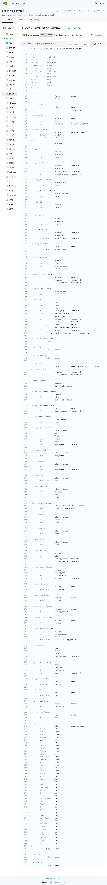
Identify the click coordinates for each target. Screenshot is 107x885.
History (86, 44)
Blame (77, 44)
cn (8, 10)
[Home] (5, 3)
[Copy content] (101, 44)
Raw (69, 44)
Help (25, 3)
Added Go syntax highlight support (70, 35)
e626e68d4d (46, 35)
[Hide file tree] (4, 28)
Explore (15, 3)
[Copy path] (86, 28)
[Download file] (95, 44)
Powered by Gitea (54, 878)
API (63, 882)
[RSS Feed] (57, 11)
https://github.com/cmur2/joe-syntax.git (25, 15)
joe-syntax (17, 10)
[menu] (46, 882)
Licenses (56, 882)
